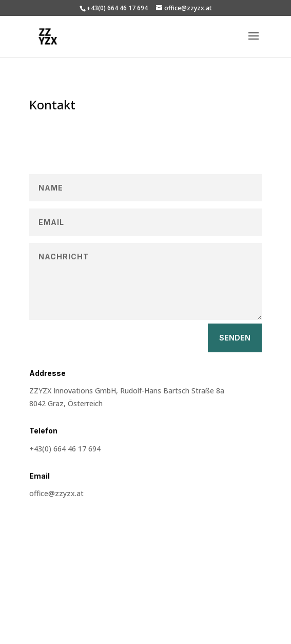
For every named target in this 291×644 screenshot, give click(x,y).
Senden (234, 337)
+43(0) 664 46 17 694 (65, 448)
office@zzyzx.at (56, 493)
